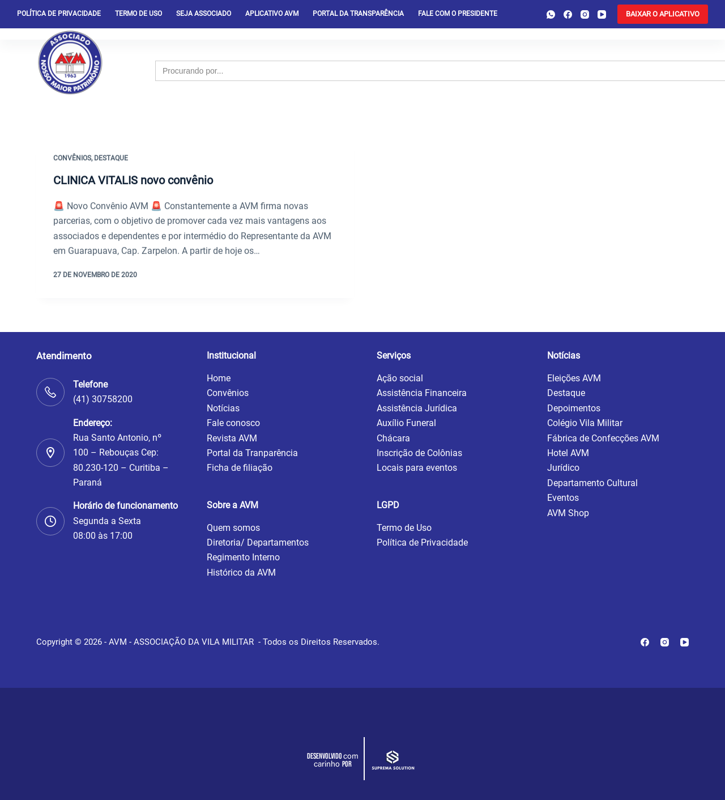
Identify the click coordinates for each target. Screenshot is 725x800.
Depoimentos (573, 408)
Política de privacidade (59, 14)
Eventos (563, 497)
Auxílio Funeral (406, 423)
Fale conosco (233, 423)
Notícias (223, 408)
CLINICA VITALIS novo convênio (133, 181)
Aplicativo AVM (271, 14)
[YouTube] (602, 14)
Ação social (400, 378)
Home (219, 378)
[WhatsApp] (551, 14)
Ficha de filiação (239, 467)
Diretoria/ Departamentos (258, 542)
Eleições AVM (574, 378)
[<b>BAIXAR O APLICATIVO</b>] (662, 14)
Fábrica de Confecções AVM (603, 438)
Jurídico (563, 467)
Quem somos (233, 527)
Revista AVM (232, 438)
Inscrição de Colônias (419, 453)
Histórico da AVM (241, 572)
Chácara (393, 438)
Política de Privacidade (422, 542)
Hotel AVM (568, 453)
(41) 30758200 (103, 399)
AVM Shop (568, 513)
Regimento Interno (243, 557)
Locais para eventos (417, 467)
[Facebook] (568, 14)
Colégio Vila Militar (584, 423)
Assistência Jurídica (417, 408)
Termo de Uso (138, 14)
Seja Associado (203, 14)
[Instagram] (585, 14)
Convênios (72, 159)
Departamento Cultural (592, 483)
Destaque (111, 159)
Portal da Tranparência (252, 453)
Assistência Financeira (422, 393)
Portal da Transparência (358, 14)
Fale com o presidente (457, 14)
